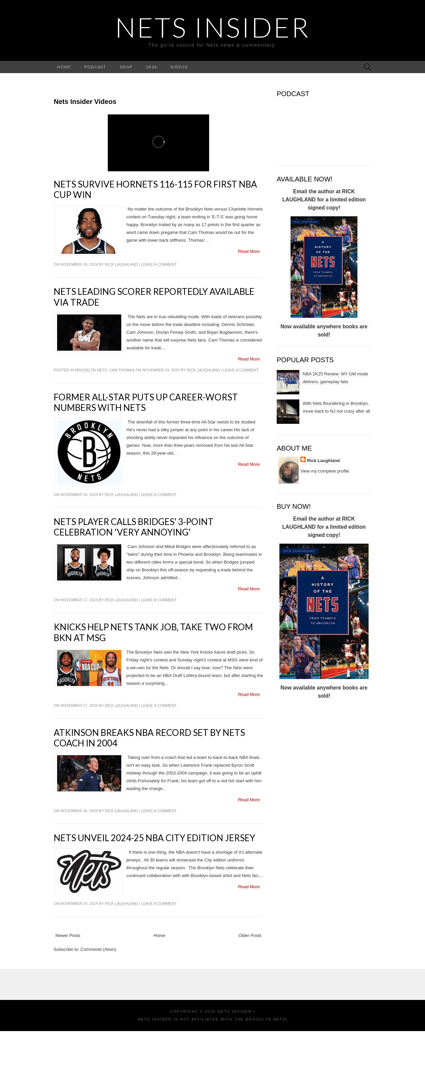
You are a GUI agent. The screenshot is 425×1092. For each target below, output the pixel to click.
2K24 (151, 67)
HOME (64, 67)
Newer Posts (67, 996)
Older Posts (250, 996)
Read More (249, 312)
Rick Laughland (121, 325)
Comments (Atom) (98, 1010)
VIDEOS (179, 67)
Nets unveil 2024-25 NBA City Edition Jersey (154, 898)
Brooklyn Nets (91, 431)
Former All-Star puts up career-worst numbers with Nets (146, 463)
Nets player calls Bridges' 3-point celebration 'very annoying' (134, 587)
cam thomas (122, 431)
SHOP (126, 67)
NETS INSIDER (212, 27)
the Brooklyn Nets (259, 1080)
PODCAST (95, 67)
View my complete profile (324, 471)
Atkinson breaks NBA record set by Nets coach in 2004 (149, 798)
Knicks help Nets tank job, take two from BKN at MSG (153, 693)
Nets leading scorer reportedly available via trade (154, 357)
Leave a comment (159, 325)
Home (160, 996)
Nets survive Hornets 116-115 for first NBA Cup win (155, 250)
